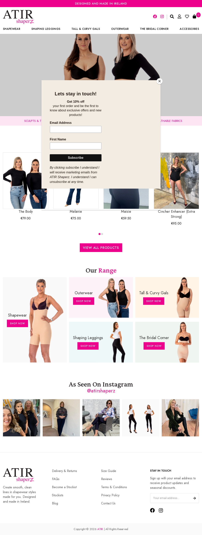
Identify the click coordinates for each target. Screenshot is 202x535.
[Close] (160, 81)
